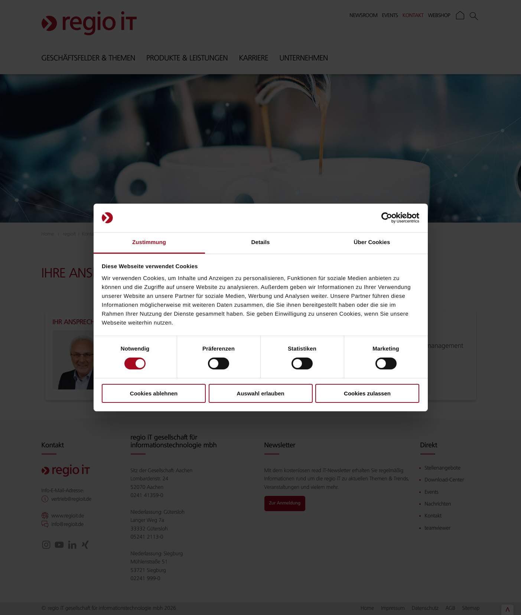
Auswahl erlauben (260, 393)
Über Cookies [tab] (372, 242)
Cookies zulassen (367, 393)
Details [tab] (260, 242)
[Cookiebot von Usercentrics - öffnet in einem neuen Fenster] (386, 217)
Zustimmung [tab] (149, 242)
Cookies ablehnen (154, 393)
